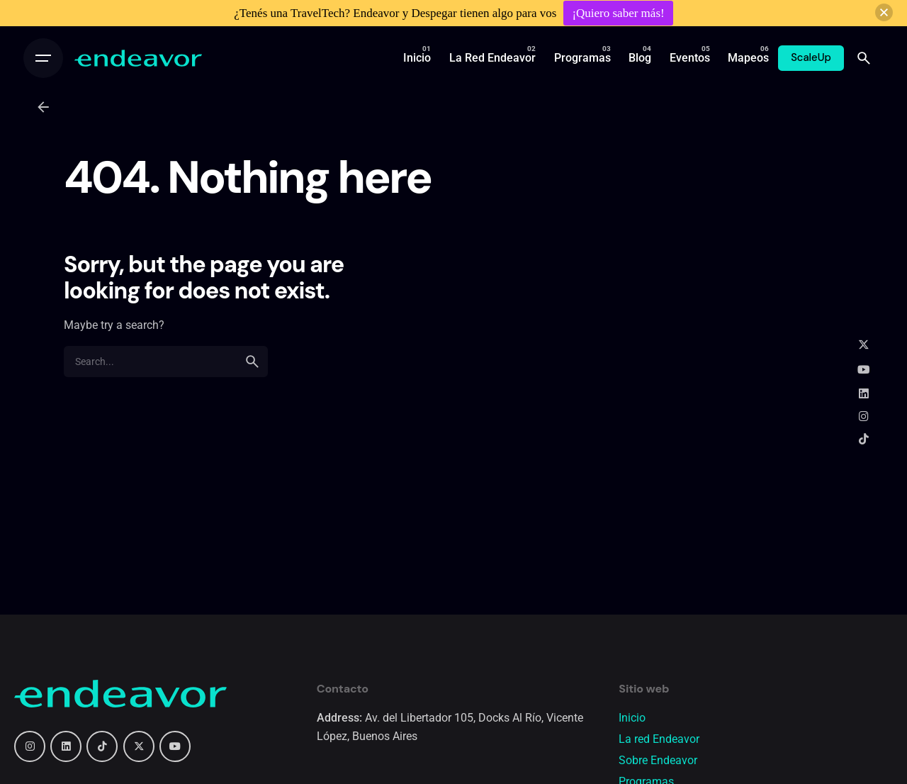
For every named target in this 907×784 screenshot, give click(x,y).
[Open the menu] (43, 58)
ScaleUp (811, 57)
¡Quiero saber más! (618, 13)
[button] (884, 12)
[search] (252, 361)
